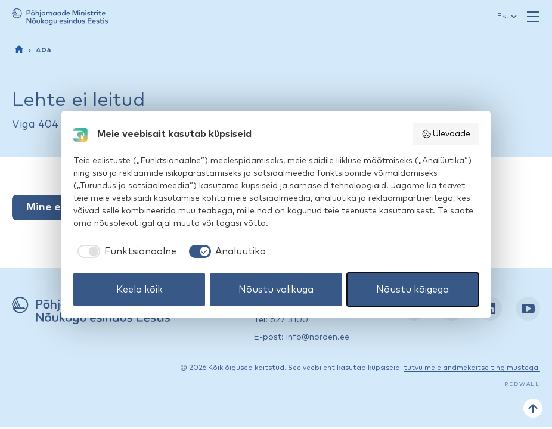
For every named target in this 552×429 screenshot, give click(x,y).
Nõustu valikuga (276, 289)
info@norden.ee (317, 337)
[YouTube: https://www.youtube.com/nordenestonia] (528, 309)
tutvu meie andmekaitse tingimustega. (472, 368)
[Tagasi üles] (532, 408)
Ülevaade (446, 134)
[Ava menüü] (533, 17)
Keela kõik (139, 289)
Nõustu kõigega (412, 289)
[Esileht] (19, 49)
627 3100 (289, 320)
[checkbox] (124, 251)
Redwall (522, 384)
